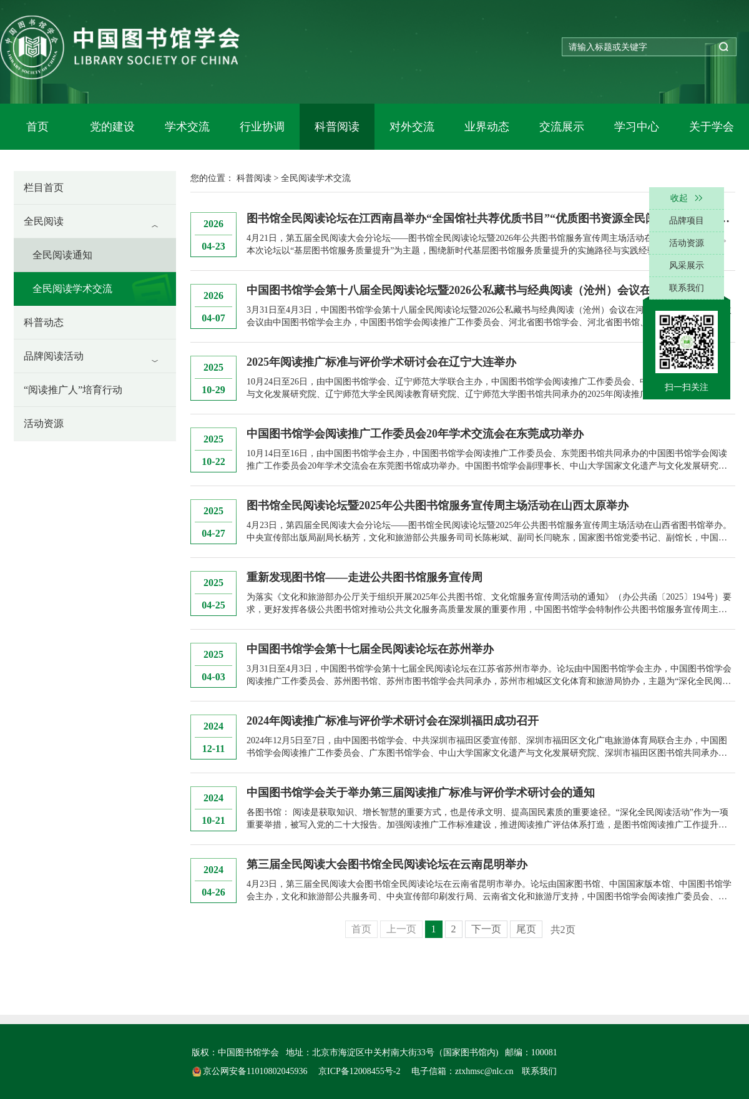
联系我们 (539, 1071)
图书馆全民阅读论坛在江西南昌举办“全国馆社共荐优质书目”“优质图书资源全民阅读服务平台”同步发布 (491, 218)
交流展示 (561, 126)
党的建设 (112, 126)
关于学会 (711, 126)
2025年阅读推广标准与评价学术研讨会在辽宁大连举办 (381, 362)
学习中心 (636, 126)
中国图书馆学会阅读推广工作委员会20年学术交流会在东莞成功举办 (415, 433)
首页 (37, 126)
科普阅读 (337, 126)
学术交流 (187, 126)
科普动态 (44, 322)
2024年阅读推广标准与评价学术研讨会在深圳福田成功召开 (393, 721)
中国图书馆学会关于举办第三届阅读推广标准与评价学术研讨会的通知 (421, 792)
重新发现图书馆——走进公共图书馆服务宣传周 (364, 577)
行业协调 (262, 126)
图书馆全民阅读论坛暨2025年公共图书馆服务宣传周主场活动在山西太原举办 (438, 505)
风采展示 (686, 265)
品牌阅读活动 (54, 356)
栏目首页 (44, 187)
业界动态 (486, 126)
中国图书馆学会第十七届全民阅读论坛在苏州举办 (370, 649)
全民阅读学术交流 (72, 288)
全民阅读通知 (62, 255)
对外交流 (411, 126)
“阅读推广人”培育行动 (73, 389)
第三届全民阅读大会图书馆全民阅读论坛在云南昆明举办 (387, 864)
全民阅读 (44, 221)
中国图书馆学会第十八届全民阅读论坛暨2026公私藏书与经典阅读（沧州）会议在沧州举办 (471, 290)
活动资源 (44, 423)
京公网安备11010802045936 (251, 1071)
